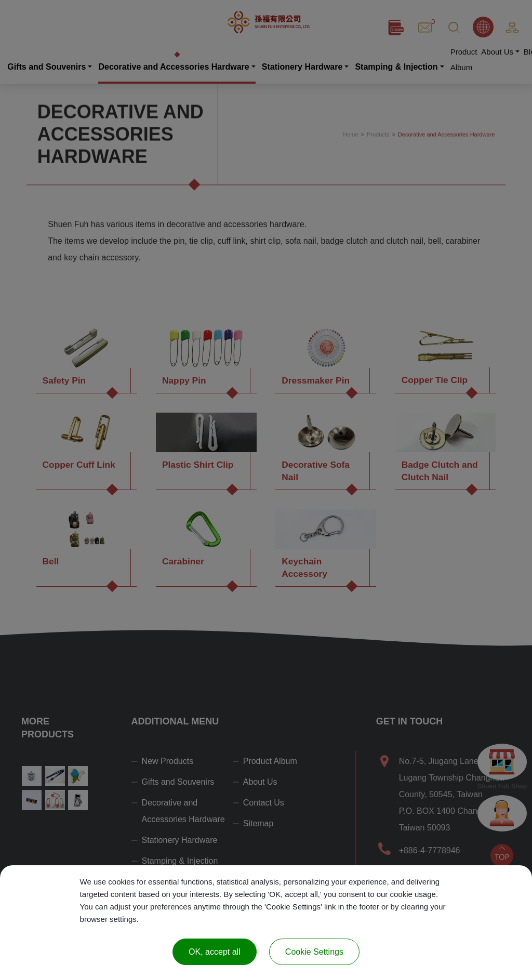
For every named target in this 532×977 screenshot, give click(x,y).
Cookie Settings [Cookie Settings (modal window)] (314, 951)
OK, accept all (215, 951)
